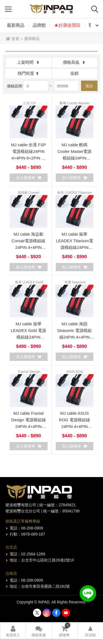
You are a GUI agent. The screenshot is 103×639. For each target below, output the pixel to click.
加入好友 (88, 593)
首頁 (15, 38)
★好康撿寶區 (67, 25)
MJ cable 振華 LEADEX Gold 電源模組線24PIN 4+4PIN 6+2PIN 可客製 (28, 337)
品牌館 (39, 25)
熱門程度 (28, 73)
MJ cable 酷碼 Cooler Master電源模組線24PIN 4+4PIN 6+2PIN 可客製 (74, 158)
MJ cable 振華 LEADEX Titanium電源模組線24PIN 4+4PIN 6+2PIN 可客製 (74, 247)
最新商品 (15, 25)
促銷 (74, 73)
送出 (89, 86)
